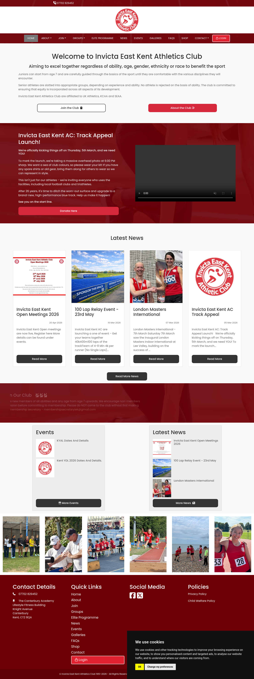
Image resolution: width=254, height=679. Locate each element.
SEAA (118, 96)
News (123, 38)
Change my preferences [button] (160, 666)
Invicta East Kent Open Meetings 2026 (196, 442)
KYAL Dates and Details (73, 441)
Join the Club (71, 108)
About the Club (182, 108)
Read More (39, 359)
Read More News (127, 376)
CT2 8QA (26, 617)
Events (138, 38)
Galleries (156, 38)
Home (31, 38)
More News (185, 503)
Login (221, 38)
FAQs (171, 38)
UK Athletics (91, 96)
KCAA (104, 96)
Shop (184, 38)
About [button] (45, 38)
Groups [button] (78, 38)
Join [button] (61, 38)
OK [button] (139, 666)
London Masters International (194, 481)
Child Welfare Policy (201, 601)
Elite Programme (102, 38)
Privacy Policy (197, 594)
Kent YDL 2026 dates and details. (79, 461)
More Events (68, 503)
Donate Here (68, 211)
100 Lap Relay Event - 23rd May (195, 461)
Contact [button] (201, 38)
